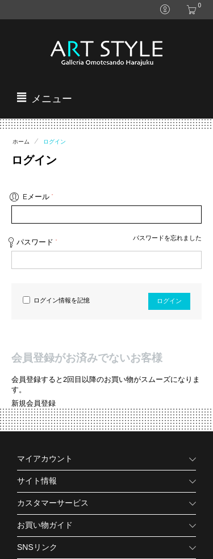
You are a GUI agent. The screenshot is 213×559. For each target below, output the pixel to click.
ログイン (169, 301)
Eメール (36, 196)
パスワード (34, 242)
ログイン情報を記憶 (56, 300)
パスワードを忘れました (167, 237)
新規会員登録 (33, 403)
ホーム (21, 141)
